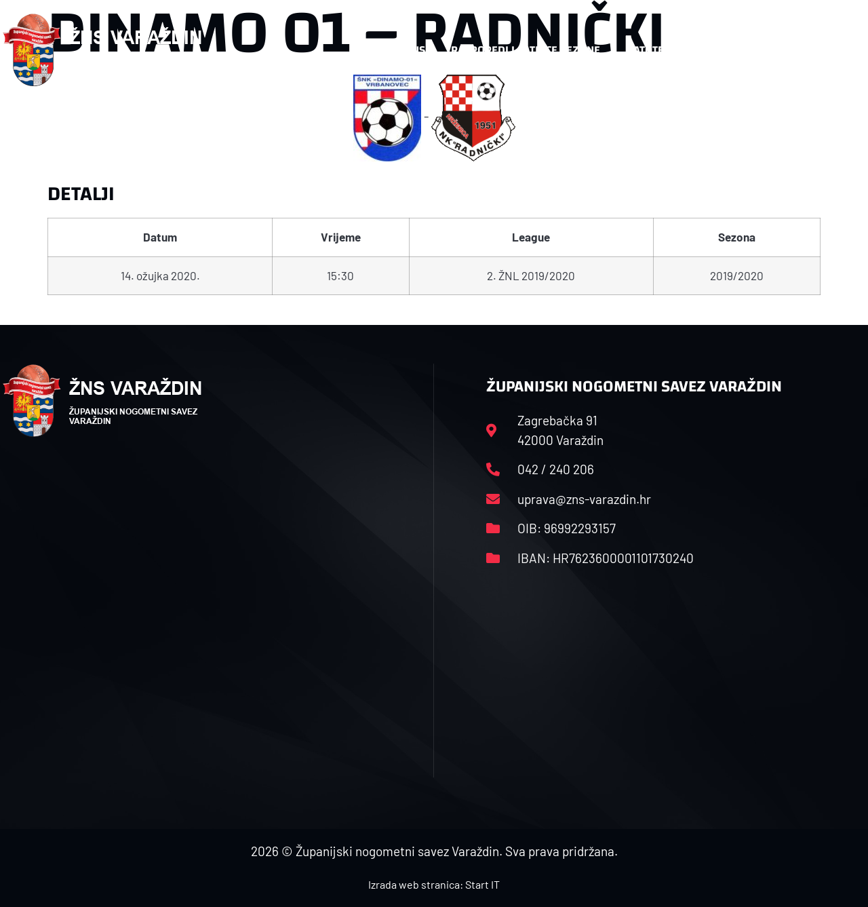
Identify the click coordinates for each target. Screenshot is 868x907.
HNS (414, 49)
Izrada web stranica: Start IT (434, 884)
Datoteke (651, 49)
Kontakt (725, 49)
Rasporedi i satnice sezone (525, 49)
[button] (838, 50)
